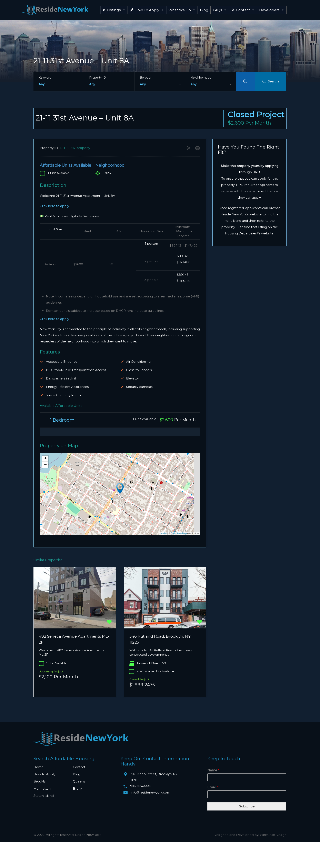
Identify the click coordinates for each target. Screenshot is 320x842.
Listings (116, 10)
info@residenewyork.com (150, 792)
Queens (79, 781)
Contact (245, 10)
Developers (271, 10)
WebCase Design (273, 835)
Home (38, 767)
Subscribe (247, 806)
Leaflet (163, 533)
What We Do (182, 10)
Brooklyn (40, 781)
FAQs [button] (220, 10)
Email (213, 787)
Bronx (77, 788)
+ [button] (45, 459)
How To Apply (149, 10)
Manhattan (42, 788)
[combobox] (160, 84)
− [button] (45, 465)
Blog (204, 10)
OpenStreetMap (179, 533)
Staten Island (43, 795)
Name (213, 770)
